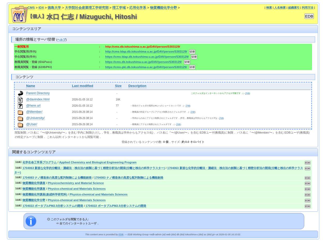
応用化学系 (137, 8)
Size (118, 86)
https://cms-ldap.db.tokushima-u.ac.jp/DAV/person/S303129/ (147, 56)
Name (30, 86)
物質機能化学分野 (163, 8)
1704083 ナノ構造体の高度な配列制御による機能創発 (57, 177)
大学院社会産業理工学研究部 (87, 8)
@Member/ (34, 112)
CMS (31, 8)
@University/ (35, 118)
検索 (269, 7)
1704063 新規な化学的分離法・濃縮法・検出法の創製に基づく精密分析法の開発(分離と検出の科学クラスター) (94, 168)
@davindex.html (38, 99)
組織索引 (294, 7)
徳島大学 (54, 8)
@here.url (33, 105)
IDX (41, 8)
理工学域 (119, 8)
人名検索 (280, 7)
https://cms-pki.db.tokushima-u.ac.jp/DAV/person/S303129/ (146, 67)
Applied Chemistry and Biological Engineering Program (98, 162)
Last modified (82, 86)
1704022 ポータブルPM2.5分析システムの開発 (53, 205)
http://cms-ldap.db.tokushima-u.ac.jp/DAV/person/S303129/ (146, 51)
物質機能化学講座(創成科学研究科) (45, 194)
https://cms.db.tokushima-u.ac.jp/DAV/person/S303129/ (143, 61)
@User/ (31, 124)
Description (137, 86)
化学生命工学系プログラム (40, 162)
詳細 (247, 93)
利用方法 (307, 7)
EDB (120, 234)
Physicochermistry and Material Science (76, 183)
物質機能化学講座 (34, 183)
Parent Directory (38, 93)
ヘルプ (61, 39)
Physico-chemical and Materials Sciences (77, 188)
